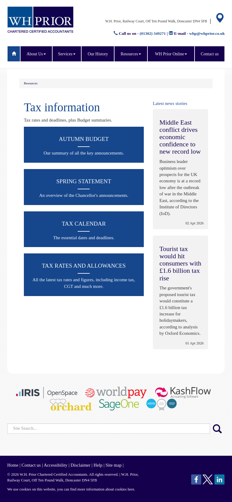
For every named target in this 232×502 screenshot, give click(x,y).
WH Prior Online (171, 54)
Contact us (210, 54)
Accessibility (55, 465)
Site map (113, 465)
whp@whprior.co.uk (207, 33)
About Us (36, 54)
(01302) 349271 (153, 33)
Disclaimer (80, 465)
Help (98, 465)
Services (66, 54)
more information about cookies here (105, 489)
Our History (98, 54)
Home (12, 465)
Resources (131, 54)
